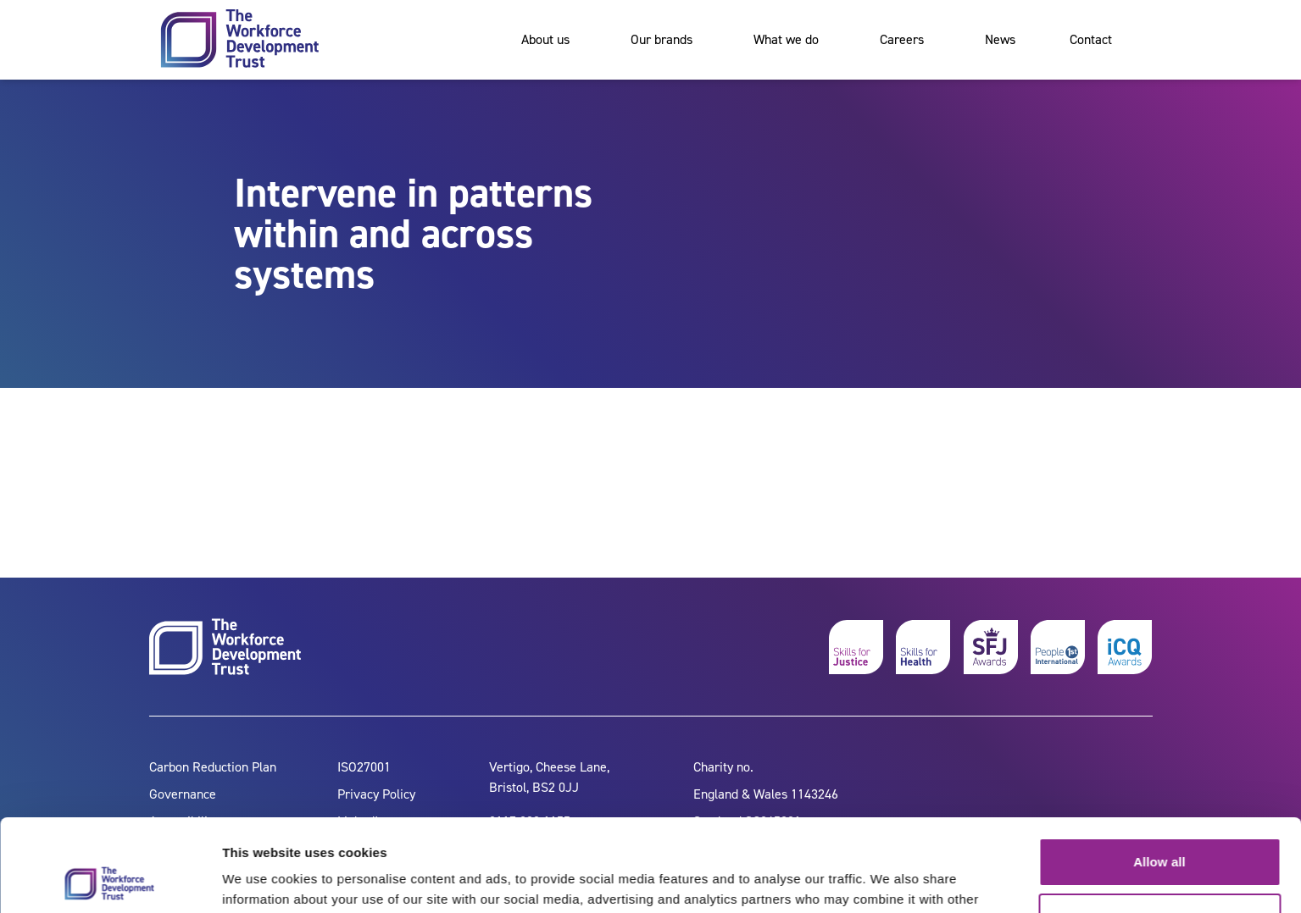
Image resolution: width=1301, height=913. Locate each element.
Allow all (1159, 775)
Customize (1160, 830)
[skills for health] (923, 647)
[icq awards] (1125, 647)
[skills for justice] (856, 647)
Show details (261, 879)
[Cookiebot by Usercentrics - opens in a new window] (110, 880)
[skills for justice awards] (991, 647)
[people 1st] (1058, 647)
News (1000, 39)
